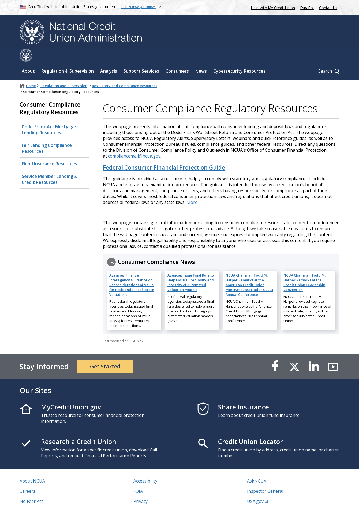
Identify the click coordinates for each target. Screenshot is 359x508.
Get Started (105, 353)
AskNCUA (256, 468)
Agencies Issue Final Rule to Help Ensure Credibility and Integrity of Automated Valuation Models (190, 269)
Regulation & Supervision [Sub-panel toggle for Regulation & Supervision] (67, 58)
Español (307, 7)
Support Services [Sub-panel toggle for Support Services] (141, 58)
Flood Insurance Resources (49, 151)
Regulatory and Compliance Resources (124, 72)
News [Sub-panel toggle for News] (201, 58)
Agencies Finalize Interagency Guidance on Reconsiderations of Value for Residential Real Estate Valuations (131, 272)
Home (31, 72)
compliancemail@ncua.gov (134, 143)
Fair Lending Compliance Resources (47, 135)
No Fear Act (31, 488)
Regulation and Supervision (63, 72)
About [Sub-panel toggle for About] (28, 58)
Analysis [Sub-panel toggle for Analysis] (108, 58)
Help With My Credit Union (272, 7)
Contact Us (328, 7)
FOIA (138, 478)
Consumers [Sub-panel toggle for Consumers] (177, 58)
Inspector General (265, 478)
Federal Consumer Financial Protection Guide (164, 154)
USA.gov (255, 488)
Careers (27, 478)
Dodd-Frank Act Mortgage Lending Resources (49, 117)
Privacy (140, 488)
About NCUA (32, 468)
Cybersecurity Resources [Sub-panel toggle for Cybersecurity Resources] (239, 58)
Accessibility (145, 468)
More (191, 189)
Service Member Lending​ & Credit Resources (49, 166)
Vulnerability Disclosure (43, 499)
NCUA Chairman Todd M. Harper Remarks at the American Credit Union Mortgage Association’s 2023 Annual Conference (249, 272)
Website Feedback (151, 499)
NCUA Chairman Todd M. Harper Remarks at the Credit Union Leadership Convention (304, 269)
